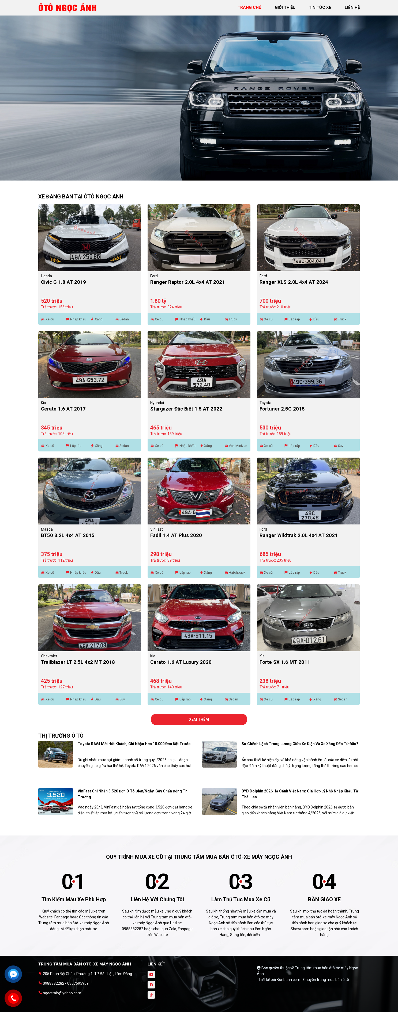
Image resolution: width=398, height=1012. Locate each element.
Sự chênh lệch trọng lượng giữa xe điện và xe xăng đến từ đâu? (300, 744)
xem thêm (199, 719)
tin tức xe (320, 7)
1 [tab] (196, 178)
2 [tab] (201, 178)
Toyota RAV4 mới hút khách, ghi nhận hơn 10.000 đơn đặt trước (134, 744)
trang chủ (249, 7)
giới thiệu (285, 7)
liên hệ (352, 7)
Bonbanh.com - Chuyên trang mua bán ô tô (313, 979)
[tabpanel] (199, 93)
